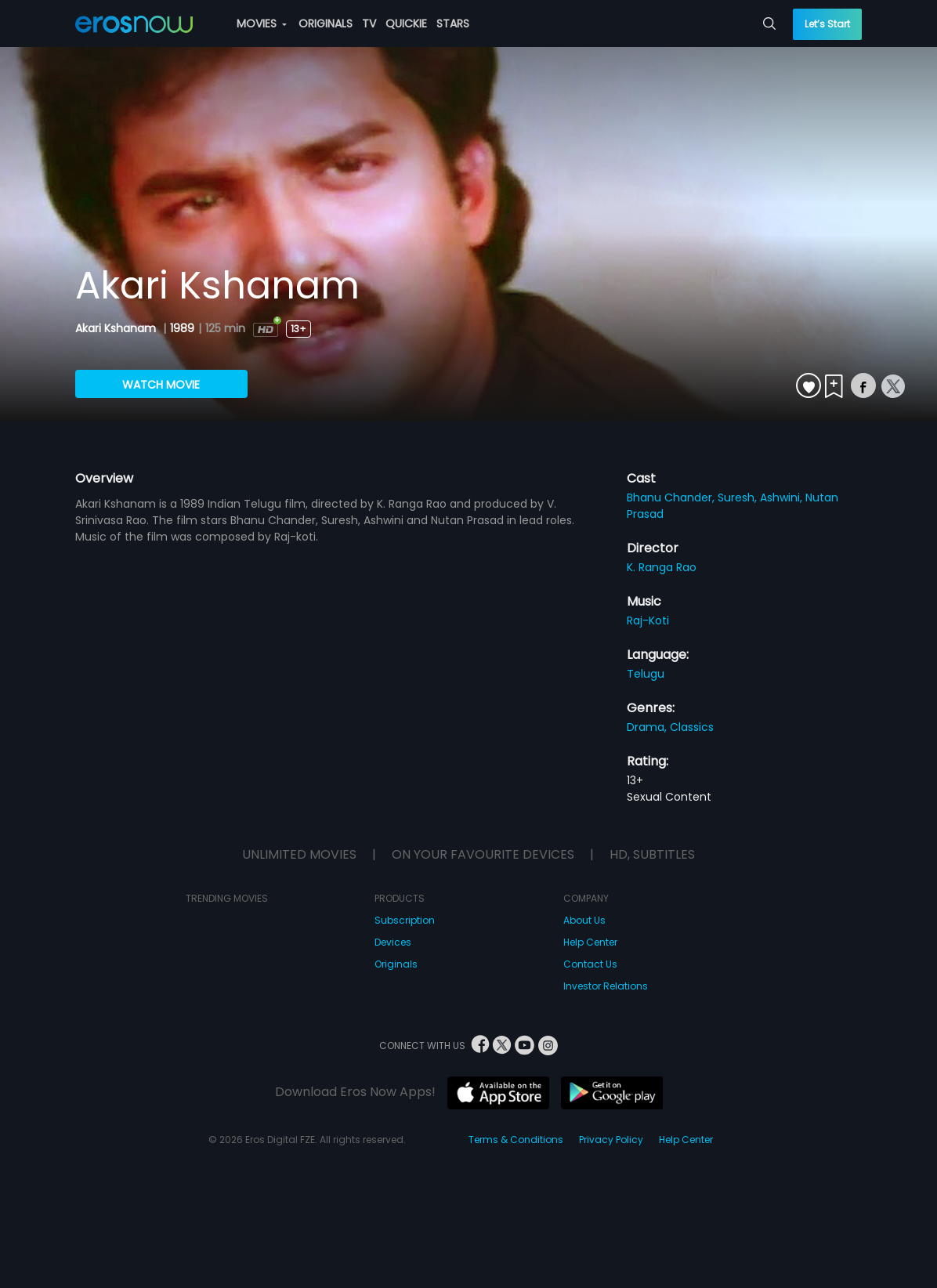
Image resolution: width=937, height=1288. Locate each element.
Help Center (590, 942)
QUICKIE (406, 23)
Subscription (404, 920)
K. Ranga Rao (661, 567)
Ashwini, (782, 497)
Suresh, (739, 497)
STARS (452, 23)
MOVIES (262, 23)
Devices (392, 942)
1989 (182, 328)
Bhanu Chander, (672, 497)
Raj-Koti (648, 620)
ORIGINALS (325, 23)
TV (369, 23)
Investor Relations (605, 986)
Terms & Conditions (515, 1139)
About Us (584, 920)
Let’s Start (827, 24)
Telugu (645, 674)
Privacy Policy (611, 1139)
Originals (396, 964)
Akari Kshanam (117, 328)
